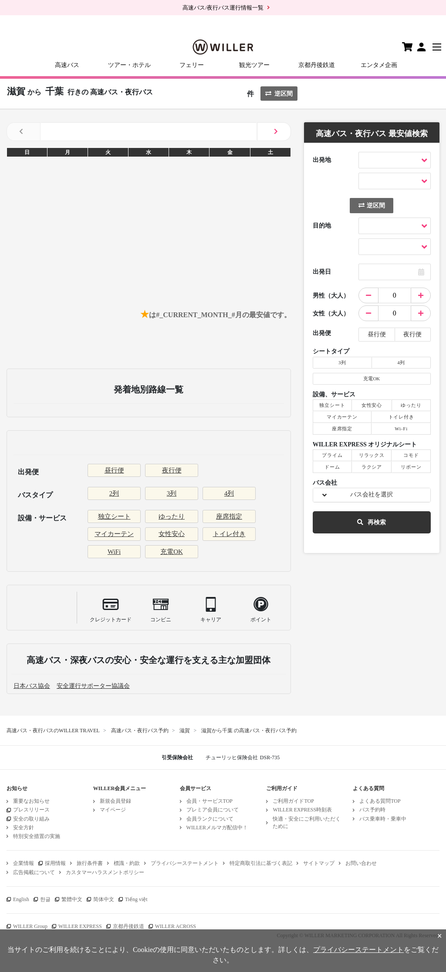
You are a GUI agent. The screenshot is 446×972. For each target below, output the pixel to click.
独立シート (114, 516)
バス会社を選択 (371, 494)
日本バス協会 (32, 686)
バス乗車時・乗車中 (382, 819)
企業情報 (23, 863)
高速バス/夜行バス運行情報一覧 (223, 7)
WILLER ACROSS (175, 926)
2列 (114, 493)
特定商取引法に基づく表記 (261, 863)
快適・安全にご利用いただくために (307, 822)
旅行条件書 (90, 863)
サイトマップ (318, 863)
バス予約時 (372, 810)
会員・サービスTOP (209, 801)
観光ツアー (254, 65)
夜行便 (172, 470)
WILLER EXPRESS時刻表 (302, 810)
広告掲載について (34, 872)
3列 (172, 493)
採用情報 (55, 863)
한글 (45, 899)
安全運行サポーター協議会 (93, 686)
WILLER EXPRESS (80, 926)
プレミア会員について (212, 810)
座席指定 (229, 516)
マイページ (113, 810)
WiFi (114, 551)
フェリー (191, 65)
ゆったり (172, 516)
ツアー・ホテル (129, 65)
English (21, 899)
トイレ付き (229, 533)
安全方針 (23, 828)
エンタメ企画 (379, 65)
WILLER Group (30, 926)
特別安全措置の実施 (36, 836)
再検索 (371, 522)
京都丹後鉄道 (316, 65)
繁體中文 (71, 899)
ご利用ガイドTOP (293, 801)
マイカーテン (114, 533)
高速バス (67, 65)
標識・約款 (127, 863)
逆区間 (279, 93)
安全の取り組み (31, 819)
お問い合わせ (361, 863)
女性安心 (172, 533)
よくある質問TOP (379, 801)
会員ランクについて (209, 819)
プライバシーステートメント (185, 863)
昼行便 (114, 470)
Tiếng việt (136, 899)
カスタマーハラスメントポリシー (105, 872)
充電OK (171, 551)
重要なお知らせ (31, 801)
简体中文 (103, 899)
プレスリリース (31, 810)
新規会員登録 (115, 801)
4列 (229, 493)
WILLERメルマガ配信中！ (217, 828)
